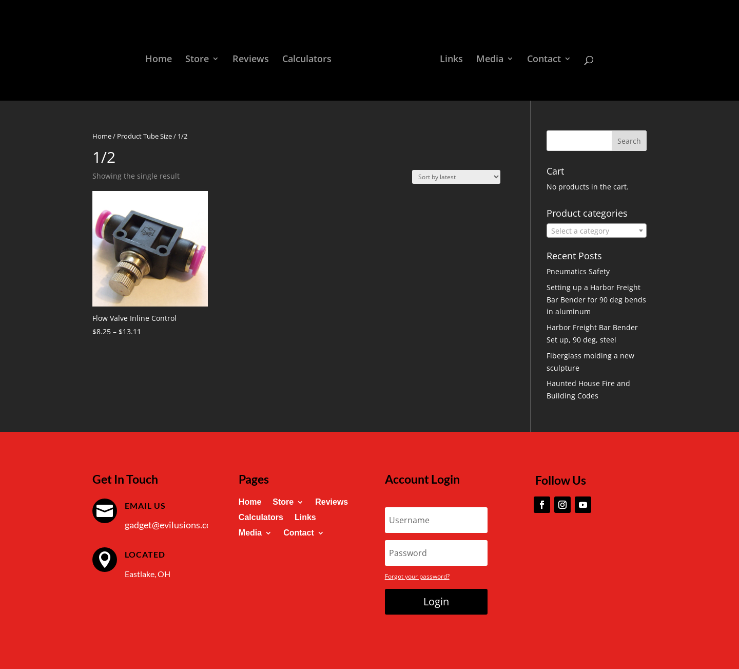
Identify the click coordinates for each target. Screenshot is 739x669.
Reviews (250, 60)
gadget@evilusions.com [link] (172, 524)
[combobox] (597, 230)
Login (436, 601)
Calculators (307, 60)
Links (451, 60)
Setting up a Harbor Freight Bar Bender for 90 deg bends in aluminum (596, 299)
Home (158, 60)
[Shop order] (456, 177)
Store (197, 60)
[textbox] (596, 231)
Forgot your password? (417, 576)
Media (489, 60)
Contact (544, 60)
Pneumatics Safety (578, 271)
